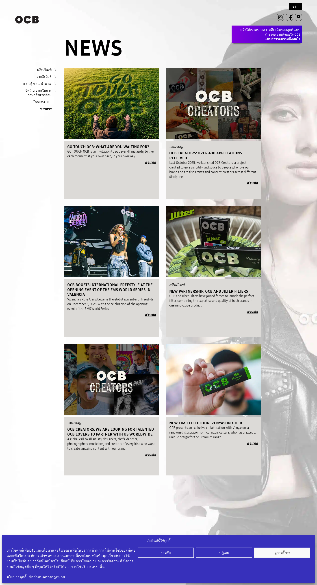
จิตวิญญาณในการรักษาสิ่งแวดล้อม (38, 92)
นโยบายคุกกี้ (16, 577)
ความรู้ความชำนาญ (37, 83)
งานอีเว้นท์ (44, 76)
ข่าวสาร (46, 109)
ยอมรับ (166, 553)
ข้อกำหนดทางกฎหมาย (47, 577)
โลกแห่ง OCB (42, 102)
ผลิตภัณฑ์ (44, 69)
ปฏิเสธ (224, 553)
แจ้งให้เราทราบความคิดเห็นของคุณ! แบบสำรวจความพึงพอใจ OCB (270, 34)
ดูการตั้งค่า (282, 553)
